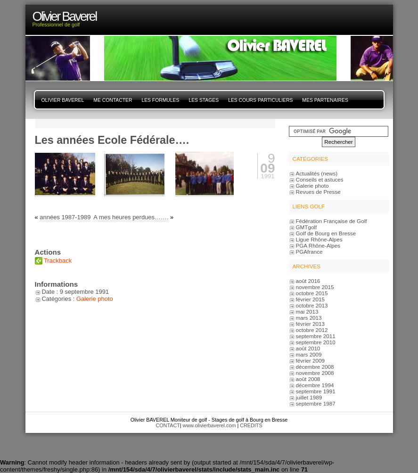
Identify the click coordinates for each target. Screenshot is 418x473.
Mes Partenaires (325, 100)
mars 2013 (309, 318)
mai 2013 (307, 311)
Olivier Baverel (62, 100)
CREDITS (251, 425)
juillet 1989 (309, 397)
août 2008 (308, 379)
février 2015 (310, 299)
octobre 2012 (312, 330)
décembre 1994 (315, 385)
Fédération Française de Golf (331, 221)
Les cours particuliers (260, 100)
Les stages (204, 100)
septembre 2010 (316, 342)
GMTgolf (306, 227)
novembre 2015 (315, 287)
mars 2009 (309, 354)
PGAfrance (309, 252)
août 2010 (308, 348)
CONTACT (168, 425)
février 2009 (310, 360)
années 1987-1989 (65, 217)
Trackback (58, 260)
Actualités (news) (317, 173)
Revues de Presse (318, 192)
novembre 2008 (315, 373)
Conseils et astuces (320, 179)
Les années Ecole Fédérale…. (112, 140)
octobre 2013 (312, 305)
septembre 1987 (316, 403)
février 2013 (310, 324)
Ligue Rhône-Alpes (319, 239)
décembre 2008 (315, 367)
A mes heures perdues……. (130, 217)
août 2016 (308, 281)
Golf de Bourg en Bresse (326, 233)
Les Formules (160, 100)
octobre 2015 (312, 293)
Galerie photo (94, 298)
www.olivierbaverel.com (209, 425)
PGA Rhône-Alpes (318, 245)
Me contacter (112, 100)
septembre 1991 (316, 391)
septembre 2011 (316, 336)
